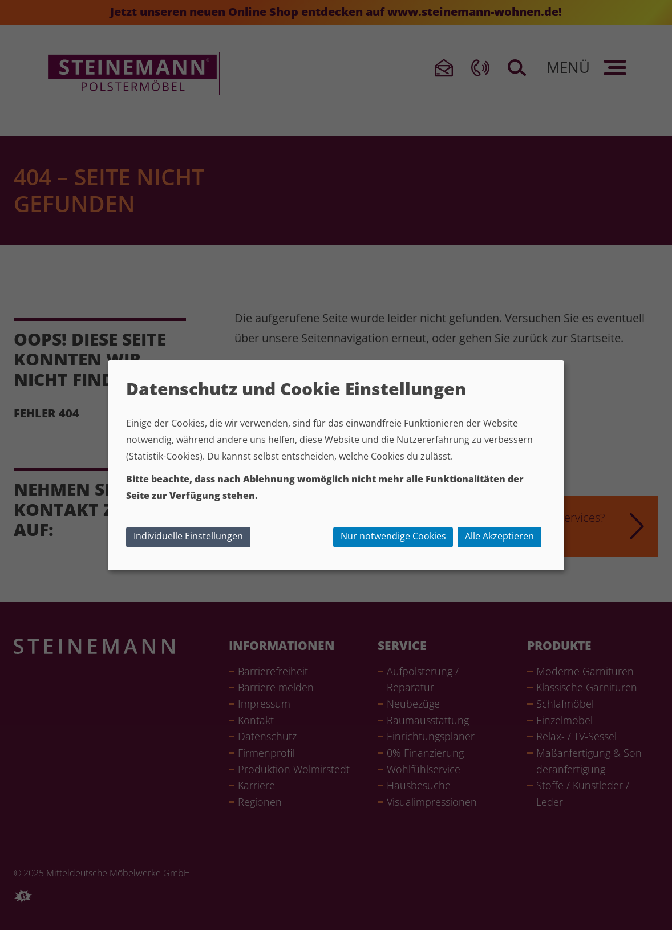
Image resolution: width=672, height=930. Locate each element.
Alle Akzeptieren (499, 536)
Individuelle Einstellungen (188, 536)
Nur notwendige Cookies (393, 536)
